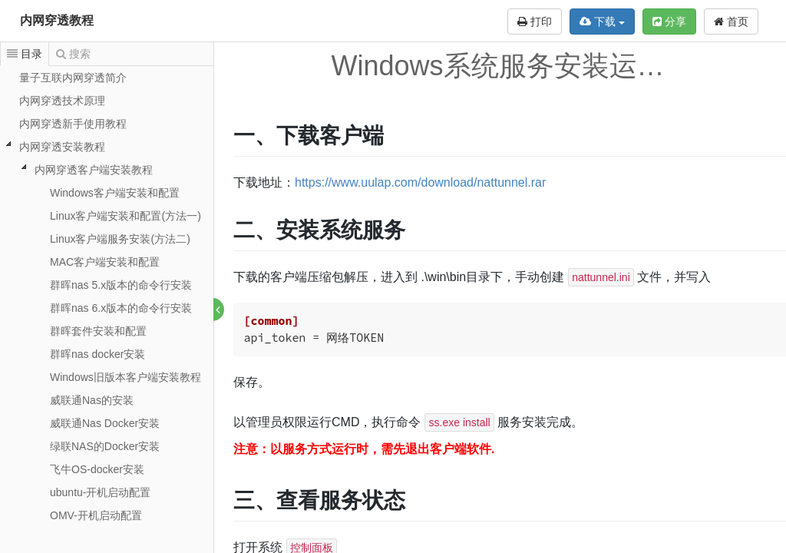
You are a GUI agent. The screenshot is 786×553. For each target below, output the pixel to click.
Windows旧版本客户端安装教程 (125, 377)
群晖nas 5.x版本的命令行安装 (121, 285)
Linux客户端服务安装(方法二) (120, 239)
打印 (534, 21)
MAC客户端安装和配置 (105, 262)
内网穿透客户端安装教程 (94, 170)
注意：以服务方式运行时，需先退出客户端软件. (364, 448)
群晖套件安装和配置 (98, 331)
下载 (602, 21)
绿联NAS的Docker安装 (105, 446)
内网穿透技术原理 (62, 100)
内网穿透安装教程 (62, 147)
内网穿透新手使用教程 (73, 124)
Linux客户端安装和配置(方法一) (125, 216)
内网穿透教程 (57, 20)
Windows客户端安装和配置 (115, 193)
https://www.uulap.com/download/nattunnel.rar (421, 182)
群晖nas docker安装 (97, 354)
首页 (731, 21)
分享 (669, 21)
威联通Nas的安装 (92, 400)
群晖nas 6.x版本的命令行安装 (121, 308)
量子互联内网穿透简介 (73, 77)
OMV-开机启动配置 (96, 515)
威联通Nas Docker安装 (105, 423)
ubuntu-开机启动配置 (100, 492)
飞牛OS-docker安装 (97, 469)
